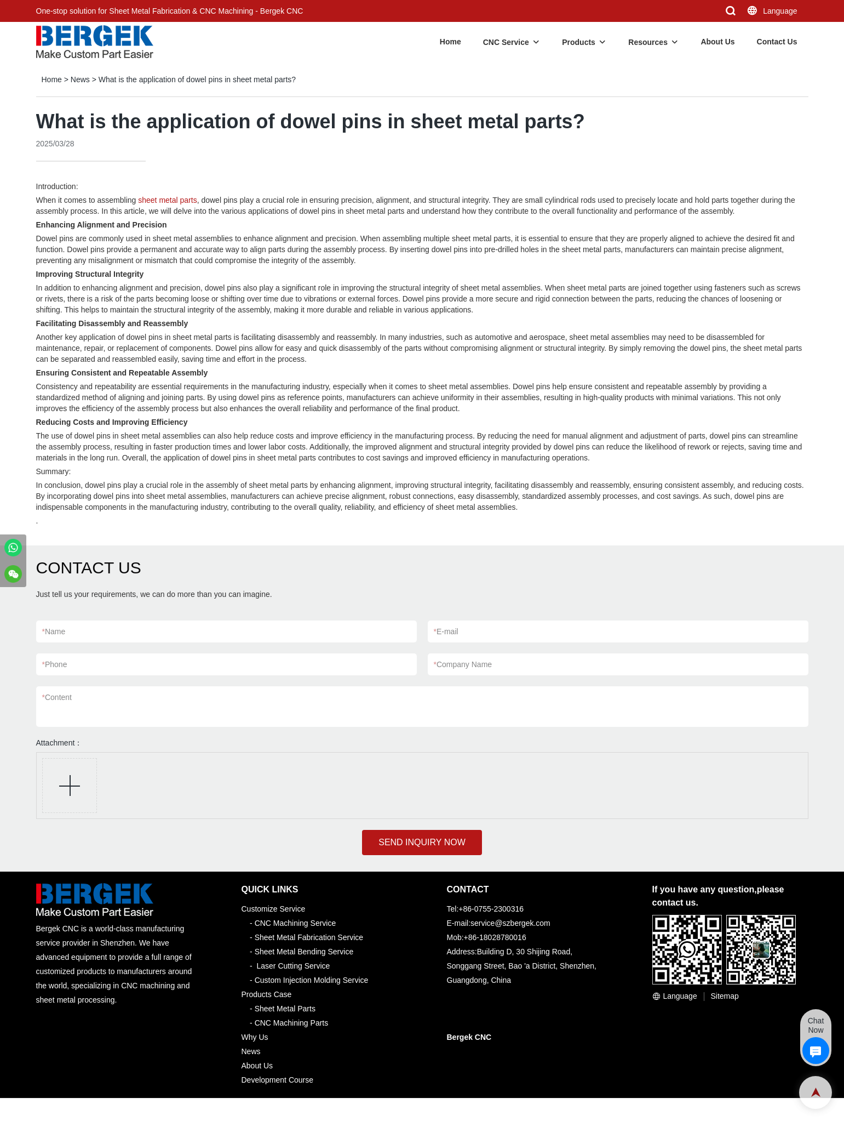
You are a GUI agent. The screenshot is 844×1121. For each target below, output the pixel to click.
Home (450, 41)
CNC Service (506, 42)
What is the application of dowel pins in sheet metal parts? (197, 79)
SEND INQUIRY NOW (422, 842)
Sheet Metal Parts (285, 1008)
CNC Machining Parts (292, 1022)
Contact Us (777, 41)
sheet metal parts (167, 200)
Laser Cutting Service (293, 965)
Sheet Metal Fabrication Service (309, 937)
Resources (648, 42)
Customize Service (274, 908)
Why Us (255, 1037)
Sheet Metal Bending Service (304, 951)
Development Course (278, 1080)
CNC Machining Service (295, 923)
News (80, 79)
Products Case (267, 994)
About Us (717, 41)
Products (578, 42)
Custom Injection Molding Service (312, 980)
